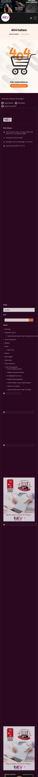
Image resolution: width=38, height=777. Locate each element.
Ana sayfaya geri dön (19, 86)
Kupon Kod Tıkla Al (10, 113)
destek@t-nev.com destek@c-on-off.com (19, 166)
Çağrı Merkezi (8, 110)
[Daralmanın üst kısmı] (35, 18)
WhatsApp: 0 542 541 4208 (14, 162)
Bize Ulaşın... (22, 110)
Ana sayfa (14, 34)
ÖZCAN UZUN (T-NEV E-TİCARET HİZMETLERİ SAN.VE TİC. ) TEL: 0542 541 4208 (19, 157)
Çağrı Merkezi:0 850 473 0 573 (15, 170)
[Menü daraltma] (31, 18)
